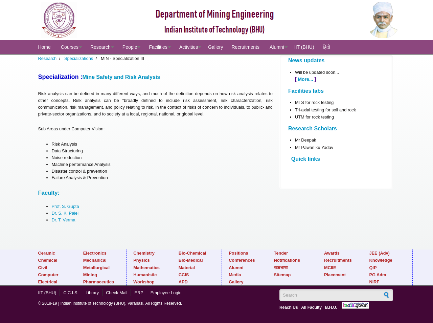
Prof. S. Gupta (65, 206)
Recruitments (245, 47)
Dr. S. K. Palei (64, 213)
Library (92, 292)
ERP (138, 292)
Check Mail (116, 292)
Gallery (215, 47)
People (129, 47)
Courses (69, 47)
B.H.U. (331, 307)
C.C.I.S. (70, 292)
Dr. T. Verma (63, 219)
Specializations (78, 58)
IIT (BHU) (304, 47)
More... (306, 79)
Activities (188, 47)
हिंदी (326, 47)
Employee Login (166, 292)
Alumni (277, 47)
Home (44, 47)
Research (100, 47)
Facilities (158, 47)
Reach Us (288, 307)
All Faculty (311, 307)
